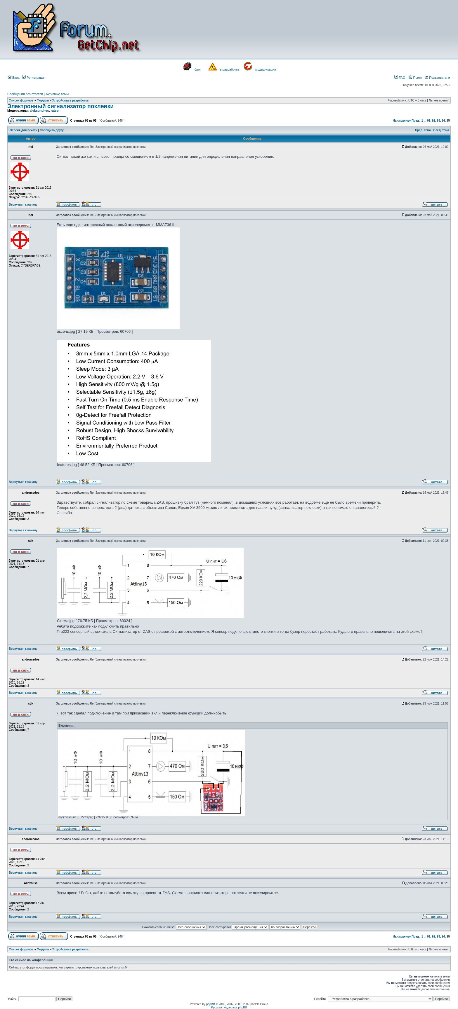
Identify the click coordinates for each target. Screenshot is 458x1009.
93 (438, 120)
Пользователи (437, 77)
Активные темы (57, 94)
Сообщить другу (52, 130)
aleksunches (39, 110)
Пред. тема (423, 130)
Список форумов (21, 100)
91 (428, 120)
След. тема (441, 130)
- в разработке (228, 69)
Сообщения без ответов (25, 94)
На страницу (402, 120)
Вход (14, 77)
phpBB (210, 1004)
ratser (55, 110)
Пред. (416, 120)
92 (433, 120)
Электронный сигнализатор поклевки (60, 106)
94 (443, 120)
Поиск (415, 77)
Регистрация (33, 77)
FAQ (399, 77)
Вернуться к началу (23, 204)
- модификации (264, 69)
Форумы (43, 100)
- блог (196, 69)
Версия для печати (23, 130)
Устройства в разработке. (70, 100)
